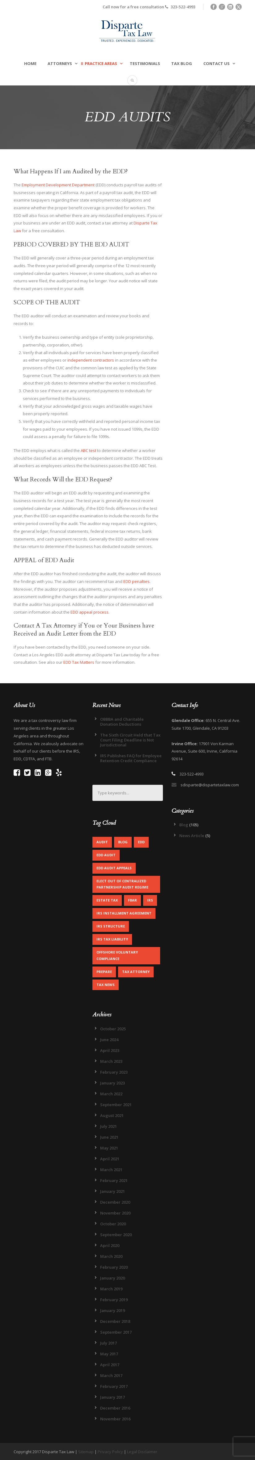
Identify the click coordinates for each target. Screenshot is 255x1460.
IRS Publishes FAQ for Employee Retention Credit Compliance (131, 758)
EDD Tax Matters (78, 662)
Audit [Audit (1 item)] (102, 842)
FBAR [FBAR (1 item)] (132, 900)
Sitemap (86, 1451)
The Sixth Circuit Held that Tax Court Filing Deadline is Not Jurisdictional (130, 740)
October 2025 (113, 1029)
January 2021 (112, 1191)
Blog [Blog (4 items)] (123, 842)
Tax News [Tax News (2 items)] (105, 984)
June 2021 (109, 1137)
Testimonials (145, 63)
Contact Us (216, 63)
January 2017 (112, 1397)
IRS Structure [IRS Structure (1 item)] (110, 926)
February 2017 (114, 1386)
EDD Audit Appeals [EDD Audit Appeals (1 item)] (114, 868)
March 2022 (111, 1094)
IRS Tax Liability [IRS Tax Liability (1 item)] (112, 939)
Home (30, 63)
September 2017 (116, 1332)
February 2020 (114, 1267)
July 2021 (108, 1126)
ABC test (88, 450)
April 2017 (109, 1364)
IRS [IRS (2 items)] (150, 900)
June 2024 (109, 1039)
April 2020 (109, 1245)
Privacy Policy (110, 1451)
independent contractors (90, 360)
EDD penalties (136, 581)
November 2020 (115, 1213)
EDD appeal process (89, 612)
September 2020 (116, 1234)
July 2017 (108, 1343)
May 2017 (109, 1354)
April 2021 (109, 1159)
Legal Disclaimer (142, 1451)
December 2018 (115, 1321)
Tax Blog (181, 63)
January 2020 (112, 1278)
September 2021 (116, 1104)
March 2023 (111, 1061)
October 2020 (113, 1224)
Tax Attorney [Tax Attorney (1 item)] (136, 971)
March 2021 (111, 1169)
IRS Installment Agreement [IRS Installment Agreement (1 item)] (123, 913)
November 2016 (115, 1419)
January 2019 (112, 1310)
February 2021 (114, 1180)
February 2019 (114, 1299)
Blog (183, 825)
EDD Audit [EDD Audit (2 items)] (106, 855)
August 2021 (112, 1115)
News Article (191, 835)
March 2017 (111, 1375)
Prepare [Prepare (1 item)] (104, 971)
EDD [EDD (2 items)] (141, 842)
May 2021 (109, 1148)
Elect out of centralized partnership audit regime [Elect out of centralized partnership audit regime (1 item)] (122, 884)
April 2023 (109, 1050)
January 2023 (112, 1083)
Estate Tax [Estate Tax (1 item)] (107, 900)
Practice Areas (101, 63)
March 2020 (111, 1256)
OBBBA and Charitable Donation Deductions (122, 721)
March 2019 (111, 1289)
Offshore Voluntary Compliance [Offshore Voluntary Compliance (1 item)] (117, 955)
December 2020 (115, 1202)
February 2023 (114, 1072)
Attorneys (60, 63)
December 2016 (115, 1408)
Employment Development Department (58, 185)
